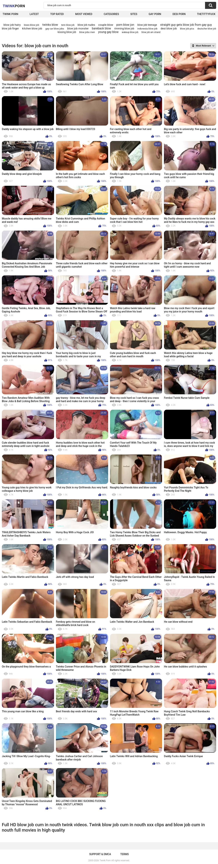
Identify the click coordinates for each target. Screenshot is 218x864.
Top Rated (57, 14)
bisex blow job (31, 25)
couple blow (105, 24)
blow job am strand (151, 32)
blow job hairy (12, 24)
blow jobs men (87, 32)
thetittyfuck (206, 14)
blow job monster (78, 28)
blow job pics (187, 28)
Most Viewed (83, 14)
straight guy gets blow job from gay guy (186, 24)
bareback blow (101, 28)
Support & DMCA (100, 854)
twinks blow (50, 24)
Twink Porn (10, 14)
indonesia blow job (147, 28)
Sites (133, 14)
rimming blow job (124, 28)
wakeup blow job (130, 32)
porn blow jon (125, 24)
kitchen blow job (32, 28)
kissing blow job (67, 32)
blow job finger (10, 28)
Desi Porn (179, 14)
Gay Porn (155, 14)
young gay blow (108, 32)
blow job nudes (86, 24)
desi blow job (169, 28)
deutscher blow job (206, 28)
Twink (14, 5)
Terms (124, 854)
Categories (111, 14)
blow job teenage (147, 24)
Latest (34, 14)
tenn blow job (67, 25)
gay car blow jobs (54, 28)
